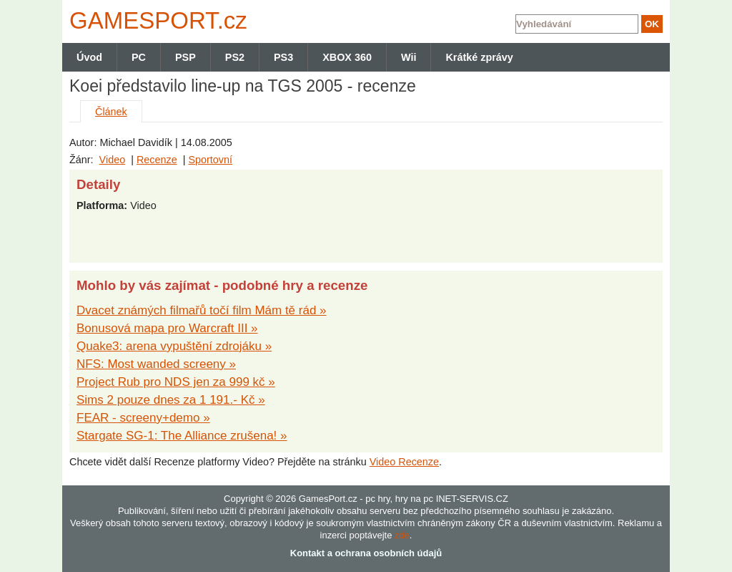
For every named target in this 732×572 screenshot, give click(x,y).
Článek (111, 111)
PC (139, 57)
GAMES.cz (155, 20)
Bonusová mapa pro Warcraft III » (167, 328)
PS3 (283, 57)
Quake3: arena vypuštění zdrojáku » (174, 346)
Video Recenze (404, 461)
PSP (185, 57)
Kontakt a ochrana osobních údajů (366, 553)
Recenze (157, 159)
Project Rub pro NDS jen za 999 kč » (175, 382)
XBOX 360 (347, 57)
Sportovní (210, 159)
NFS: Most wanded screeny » (156, 364)
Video (112, 159)
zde (402, 535)
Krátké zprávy (479, 57)
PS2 (234, 57)
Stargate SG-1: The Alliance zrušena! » (181, 435)
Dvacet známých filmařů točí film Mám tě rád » (201, 310)
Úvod (89, 57)
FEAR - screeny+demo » (143, 418)
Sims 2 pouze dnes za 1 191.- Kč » (170, 400)
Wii (408, 57)
